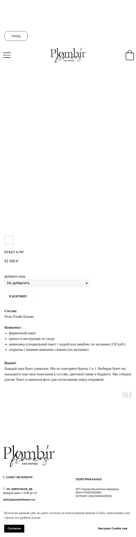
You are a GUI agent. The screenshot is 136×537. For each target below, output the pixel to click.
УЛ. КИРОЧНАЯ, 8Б (19, 489)
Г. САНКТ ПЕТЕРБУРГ (18, 477)
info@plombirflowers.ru (19, 499)
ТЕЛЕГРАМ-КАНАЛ (89, 479)
